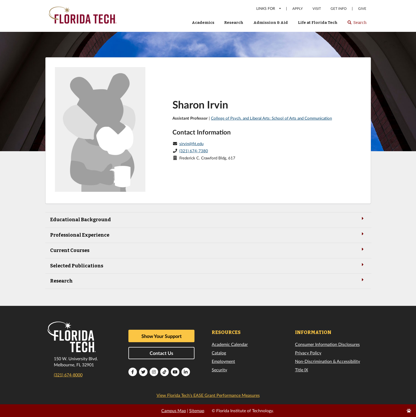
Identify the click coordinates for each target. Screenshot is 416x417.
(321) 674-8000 (68, 374)
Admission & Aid (270, 22)
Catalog (219, 352)
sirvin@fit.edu (191, 143)
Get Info (338, 9)
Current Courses (208, 250)
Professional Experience (208, 234)
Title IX (301, 369)
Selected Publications (208, 265)
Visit (317, 9)
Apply (297, 9)
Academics (203, 22)
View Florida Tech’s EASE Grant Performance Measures (208, 395)
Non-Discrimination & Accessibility (327, 361)
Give (362, 9)
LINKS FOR (268, 8)
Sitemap (196, 410)
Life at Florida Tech (317, 22)
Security (219, 369)
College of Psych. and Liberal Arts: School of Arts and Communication (271, 118)
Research (233, 22)
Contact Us (161, 353)
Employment (223, 361)
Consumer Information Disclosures (327, 344)
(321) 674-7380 (193, 150)
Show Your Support (161, 336)
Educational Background (208, 219)
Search (356, 24)
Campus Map (173, 410)
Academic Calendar (230, 344)
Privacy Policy (308, 352)
